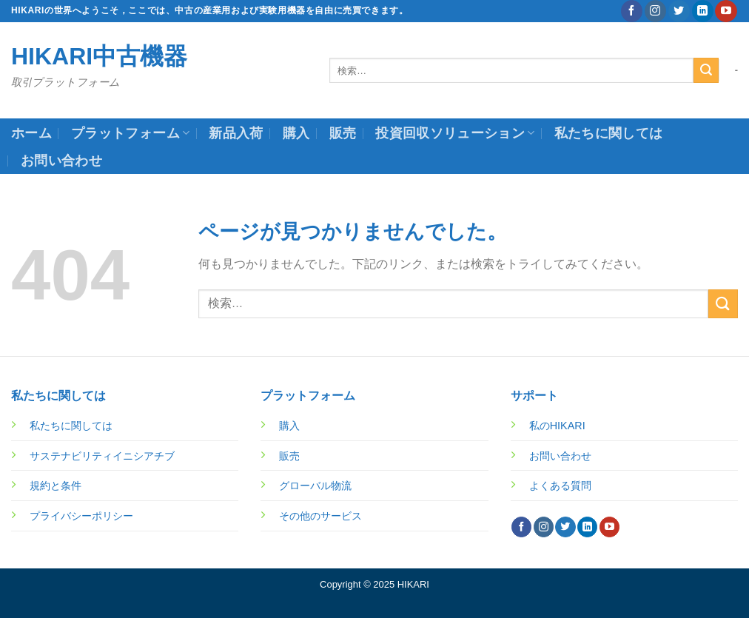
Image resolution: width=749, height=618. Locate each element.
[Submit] (706, 70)
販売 (343, 133)
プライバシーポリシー (81, 516)
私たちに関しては (608, 133)
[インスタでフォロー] (655, 11)
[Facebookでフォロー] (631, 11)
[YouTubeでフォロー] (725, 11)
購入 (296, 133)
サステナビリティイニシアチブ (102, 456)
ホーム (31, 133)
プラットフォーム (130, 133)
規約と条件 (55, 485)
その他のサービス (320, 516)
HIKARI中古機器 (99, 56)
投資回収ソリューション (454, 133)
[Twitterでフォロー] (679, 11)
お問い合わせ (61, 160)
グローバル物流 (315, 485)
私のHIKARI (557, 425)
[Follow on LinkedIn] (702, 11)
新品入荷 (236, 133)
